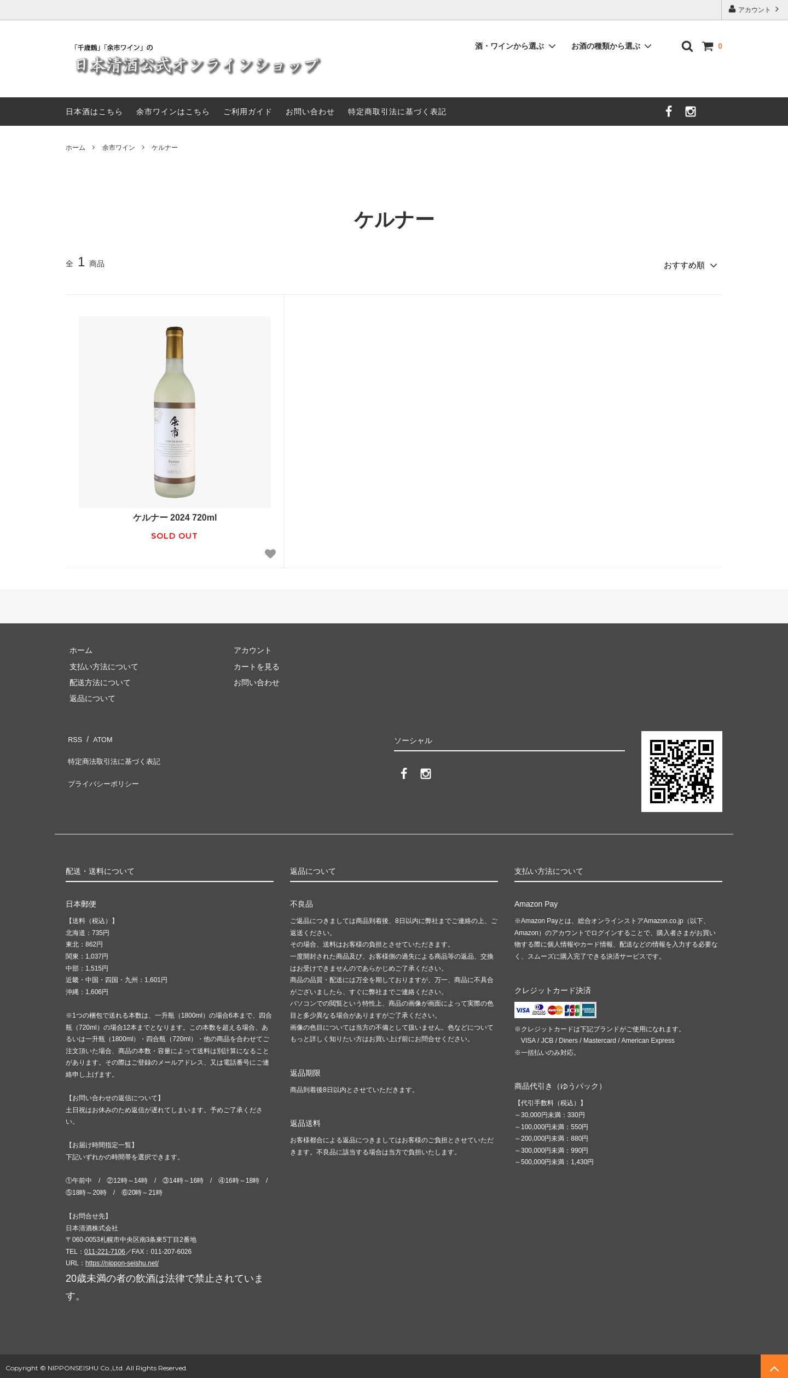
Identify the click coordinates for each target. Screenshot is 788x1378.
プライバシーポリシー (104, 765)
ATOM (98, 733)
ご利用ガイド (248, 111)
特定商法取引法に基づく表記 (115, 749)
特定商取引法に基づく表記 (397, 111)
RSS (74, 733)
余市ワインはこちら (173, 111)
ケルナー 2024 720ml (175, 513)
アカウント (755, 9)
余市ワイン (118, 147)
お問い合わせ (310, 111)
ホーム (75, 147)
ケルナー (165, 147)
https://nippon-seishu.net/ (122, 1260)
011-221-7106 (104, 1248)
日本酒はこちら (94, 111)
